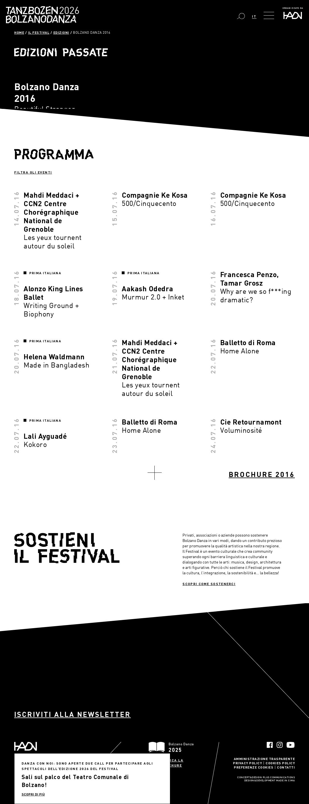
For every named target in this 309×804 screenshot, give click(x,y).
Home (19, 32)
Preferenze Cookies (253, 767)
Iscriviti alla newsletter (72, 714)
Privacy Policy (247, 763)
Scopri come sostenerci (209, 584)
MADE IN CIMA (285, 781)
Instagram (280, 745)
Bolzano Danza (67, 11)
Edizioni (61, 32)
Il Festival (39, 32)
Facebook (270, 745)
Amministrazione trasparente (264, 759)
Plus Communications (279, 777)
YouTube (291, 745)
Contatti (286, 767)
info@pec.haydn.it (27, 779)
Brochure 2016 (262, 474)
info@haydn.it (54, 775)
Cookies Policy (280, 763)
